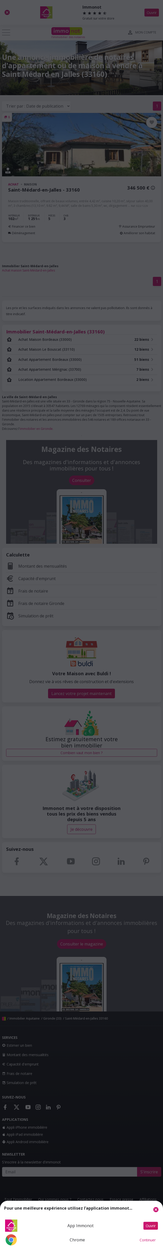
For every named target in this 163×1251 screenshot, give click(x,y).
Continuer (148, 1240)
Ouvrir (151, 1225)
